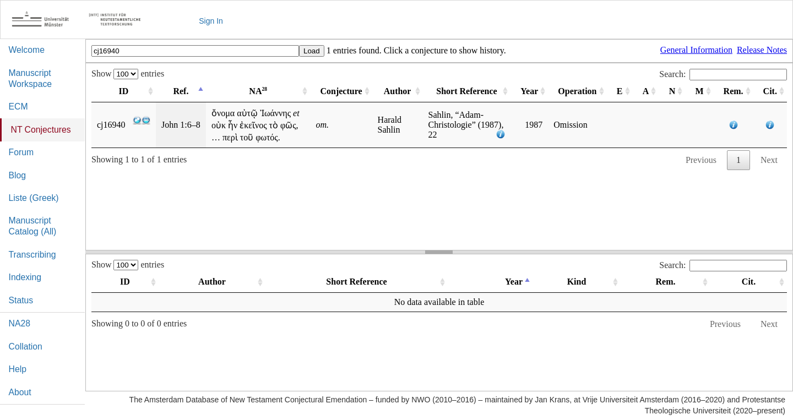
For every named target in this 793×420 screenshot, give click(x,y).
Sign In (211, 21)
